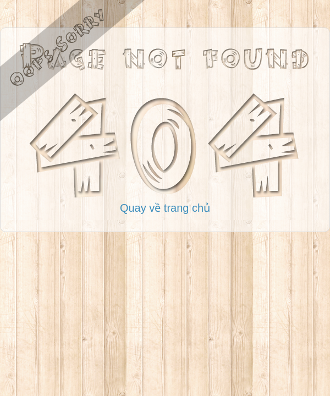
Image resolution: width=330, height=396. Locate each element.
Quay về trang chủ (165, 208)
